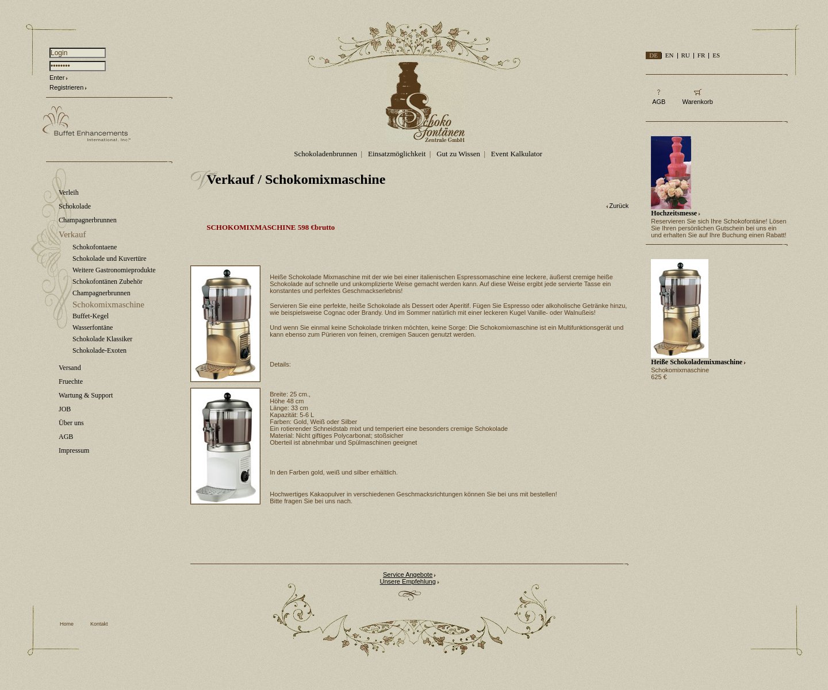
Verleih (69, 192)
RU (685, 55)
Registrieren (66, 87)
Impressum (74, 450)
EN (669, 55)
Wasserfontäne (92, 327)
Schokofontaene (94, 247)
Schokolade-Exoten (99, 350)
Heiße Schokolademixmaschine (696, 362)
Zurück (619, 205)
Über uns (71, 423)
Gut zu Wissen (458, 153)
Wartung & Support (86, 395)
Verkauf (72, 234)
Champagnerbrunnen (88, 220)
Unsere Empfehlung (408, 581)
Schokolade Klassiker (102, 339)
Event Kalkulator (516, 153)
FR (701, 55)
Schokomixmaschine (108, 304)
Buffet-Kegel (90, 316)
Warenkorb (697, 101)
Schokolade (75, 206)
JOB (65, 409)
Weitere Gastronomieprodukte (114, 270)
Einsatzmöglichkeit (396, 153)
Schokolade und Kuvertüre (109, 259)
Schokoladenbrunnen (325, 153)
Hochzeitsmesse (674, 213)
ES (716, 55)
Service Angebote (407, 574)
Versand (70, 368)
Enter (56, 77)
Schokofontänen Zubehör (107, 281)
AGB (66, 437)
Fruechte (71, 381)
